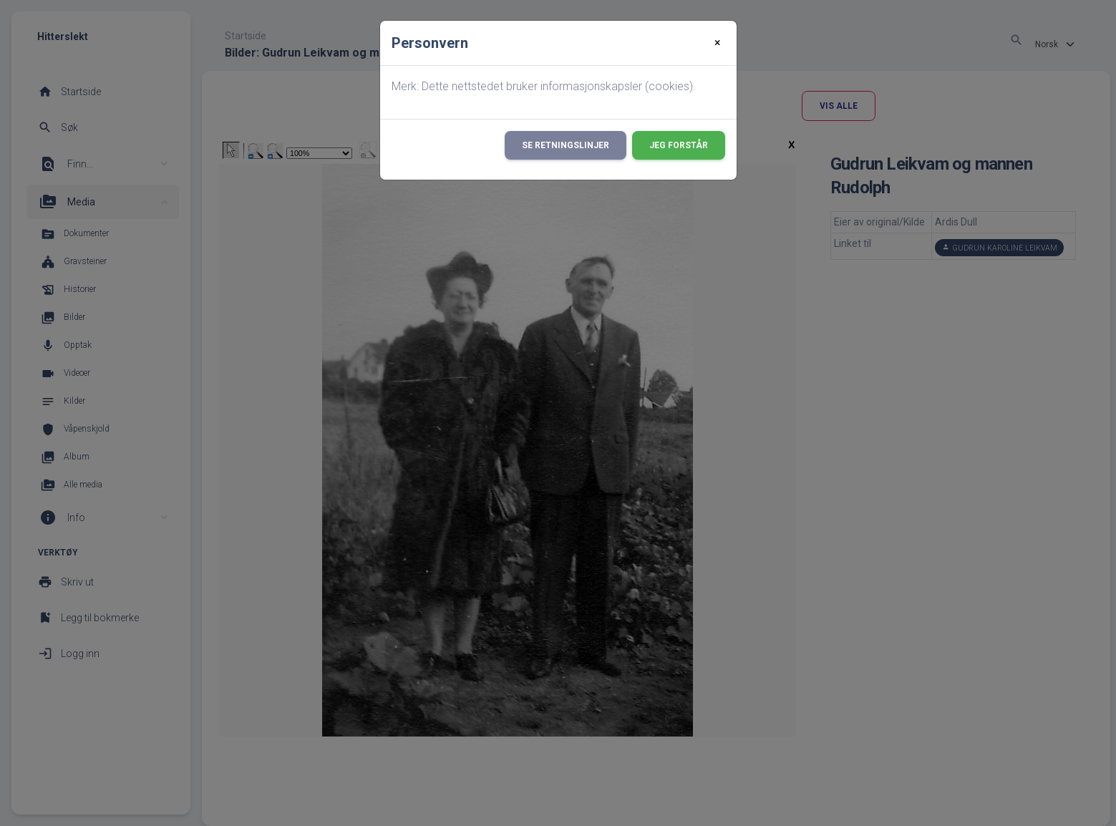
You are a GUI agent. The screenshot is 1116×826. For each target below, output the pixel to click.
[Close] (717, 43)
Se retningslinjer (565, 145)
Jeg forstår (678, 145)
